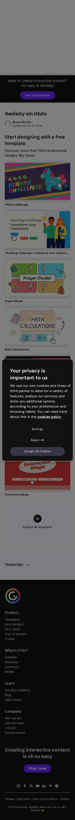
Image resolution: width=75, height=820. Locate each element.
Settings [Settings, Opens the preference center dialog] (37, 429)
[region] (37, 410)
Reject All (37, 440)
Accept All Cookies (37, 451)
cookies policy (49, 417)
